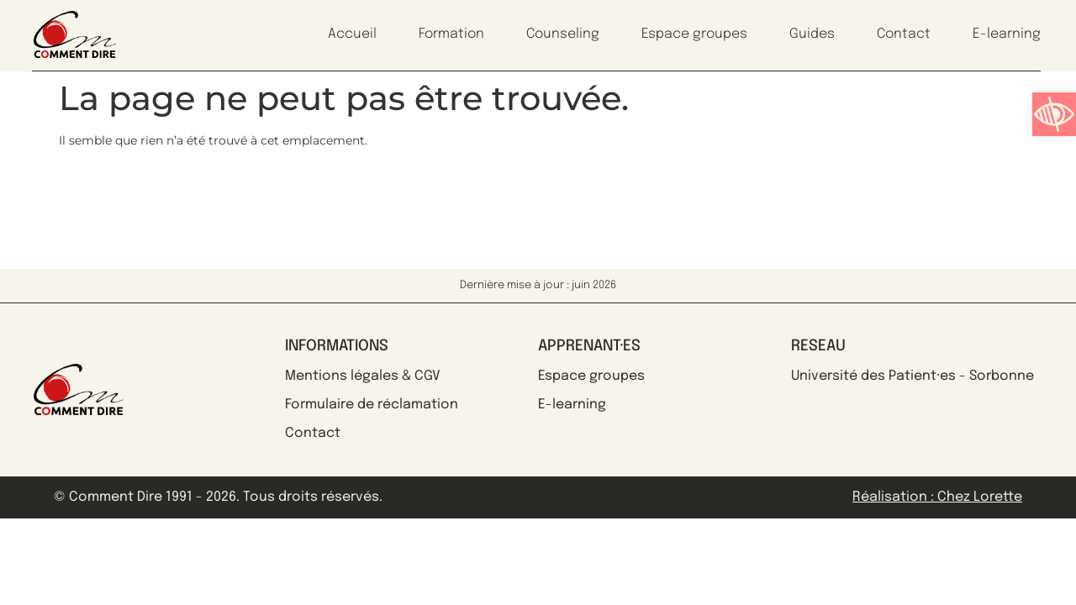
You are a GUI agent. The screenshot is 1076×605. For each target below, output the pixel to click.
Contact (904, 34)
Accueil (352, 34)
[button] (1054, 114)
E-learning (1007, 34)
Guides (812, 34)
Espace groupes (694, 34)
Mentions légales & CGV (362, 376)
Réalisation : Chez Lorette (937, 497)
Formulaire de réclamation (371, 404)
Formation (451, 34)
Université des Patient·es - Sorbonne (912, 376)
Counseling (562, 34)
